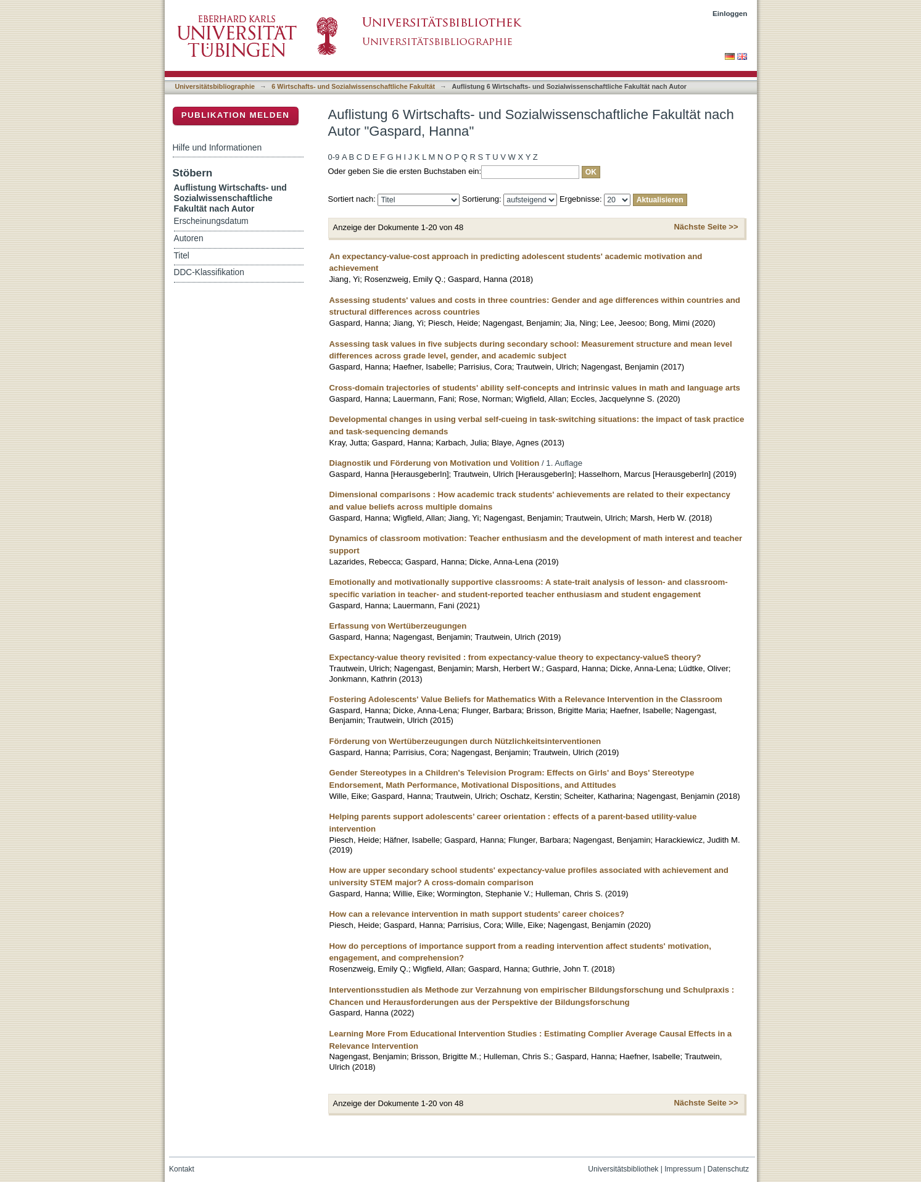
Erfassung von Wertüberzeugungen (398, 625)
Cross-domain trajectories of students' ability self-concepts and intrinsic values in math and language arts (534, 387)
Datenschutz (728, 1169)
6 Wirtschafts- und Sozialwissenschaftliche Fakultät (353, 86)
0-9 (334, 157)
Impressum (682, 1169)
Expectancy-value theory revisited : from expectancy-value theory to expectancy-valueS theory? (515, 657)
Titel (181, 255)
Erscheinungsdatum (211, 221)
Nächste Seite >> (706, 226)
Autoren (189, 238)
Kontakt (181, 1169)
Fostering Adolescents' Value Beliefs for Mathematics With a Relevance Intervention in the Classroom (525, 699)
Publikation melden (235, 115)
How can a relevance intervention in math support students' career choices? (477, 914)
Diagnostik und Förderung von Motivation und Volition (434, 463)
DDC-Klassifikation (209, 272)
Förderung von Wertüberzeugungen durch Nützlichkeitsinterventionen (465, 741)
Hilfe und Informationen (217, 147)
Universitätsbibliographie (215, 86)
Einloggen (730, 13)
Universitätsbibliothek (623, 1169)
